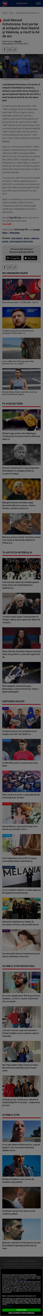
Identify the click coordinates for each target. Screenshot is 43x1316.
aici (21, 1287)
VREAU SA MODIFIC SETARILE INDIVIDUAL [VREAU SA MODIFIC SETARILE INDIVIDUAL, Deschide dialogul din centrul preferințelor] (21, 1313)
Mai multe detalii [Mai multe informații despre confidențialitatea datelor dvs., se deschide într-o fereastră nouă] (22, 1280)
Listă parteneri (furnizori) (7, 1306)
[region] (21, 1292)
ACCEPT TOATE (21, 1310)
